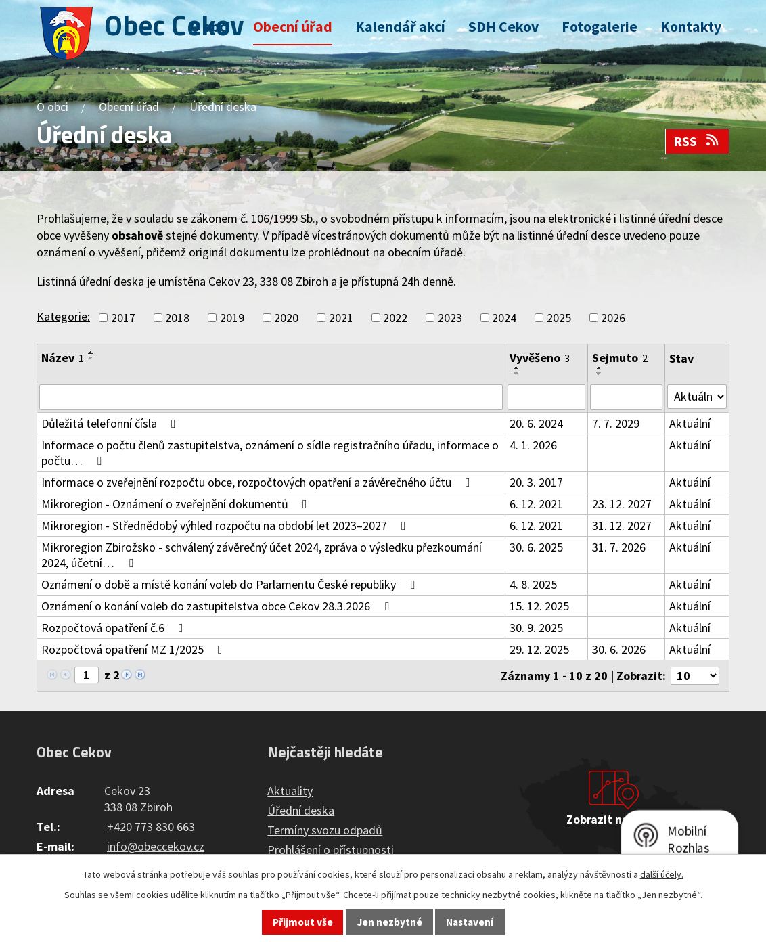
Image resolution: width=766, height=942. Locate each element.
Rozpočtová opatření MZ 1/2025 (134, 649)
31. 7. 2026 (619, 547)
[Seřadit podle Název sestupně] (91, 358)
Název (62, 357)
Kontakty (690, 27)
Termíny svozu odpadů (324, 830)
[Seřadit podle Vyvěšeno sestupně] (517, 373)
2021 (341, 318)
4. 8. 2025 (533, 584)
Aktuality (290, 791)
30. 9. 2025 (536, 627)
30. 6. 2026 (619, 649)
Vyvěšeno (540, 357)
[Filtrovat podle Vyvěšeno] (546, 397)
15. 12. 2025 (539, 606)
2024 (504, 318)
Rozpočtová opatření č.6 (115, 627)
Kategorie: (63, 316)
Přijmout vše (303, 922)
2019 (232, 318)
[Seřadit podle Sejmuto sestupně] (599, 373)
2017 (123, 318)
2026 (613, 318)
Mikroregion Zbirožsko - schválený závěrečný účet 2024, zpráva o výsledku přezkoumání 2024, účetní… (261, 554)
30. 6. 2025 (536, 547)
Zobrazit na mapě (613, 819)
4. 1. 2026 (533, 445)
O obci (210, 27)
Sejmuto (620, 357)
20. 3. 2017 (536, 482)
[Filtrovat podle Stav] (697, 396)
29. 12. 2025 (539, 649)
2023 (450, 318)
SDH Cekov (503, 27)
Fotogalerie (599, 27)
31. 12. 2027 (622, 525)
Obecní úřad (292, 27)
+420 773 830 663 (151, 826)
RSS (697, 141)
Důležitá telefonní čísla (111, 423)
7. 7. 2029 (615, 423)
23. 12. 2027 (622, 504)
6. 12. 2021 (536, 504)
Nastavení (469, 922)
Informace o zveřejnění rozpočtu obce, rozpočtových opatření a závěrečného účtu (258, 482)
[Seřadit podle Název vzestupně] (91, 352)
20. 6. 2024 (536, 423)
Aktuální (690, 423)
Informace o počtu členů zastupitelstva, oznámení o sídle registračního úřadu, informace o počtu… (270, 452)
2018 (177, 318)
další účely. (661, 874)
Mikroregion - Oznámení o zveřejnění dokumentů (177, 504)
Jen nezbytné (389, 922)
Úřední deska (300, 810)
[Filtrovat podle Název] (271, 397)
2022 (395, 318)
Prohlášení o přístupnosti (330, 849)
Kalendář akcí (400, 27)
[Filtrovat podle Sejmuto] (626, 397)
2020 (286, 318)
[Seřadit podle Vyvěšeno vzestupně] (517, 368)
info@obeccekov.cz (155, 846)
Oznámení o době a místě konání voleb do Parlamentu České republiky (230, 584)
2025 (559, 318)
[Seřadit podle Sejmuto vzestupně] (599, 368)
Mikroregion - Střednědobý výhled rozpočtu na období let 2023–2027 (226, 525)
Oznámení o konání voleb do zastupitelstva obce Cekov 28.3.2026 (218, 606)
